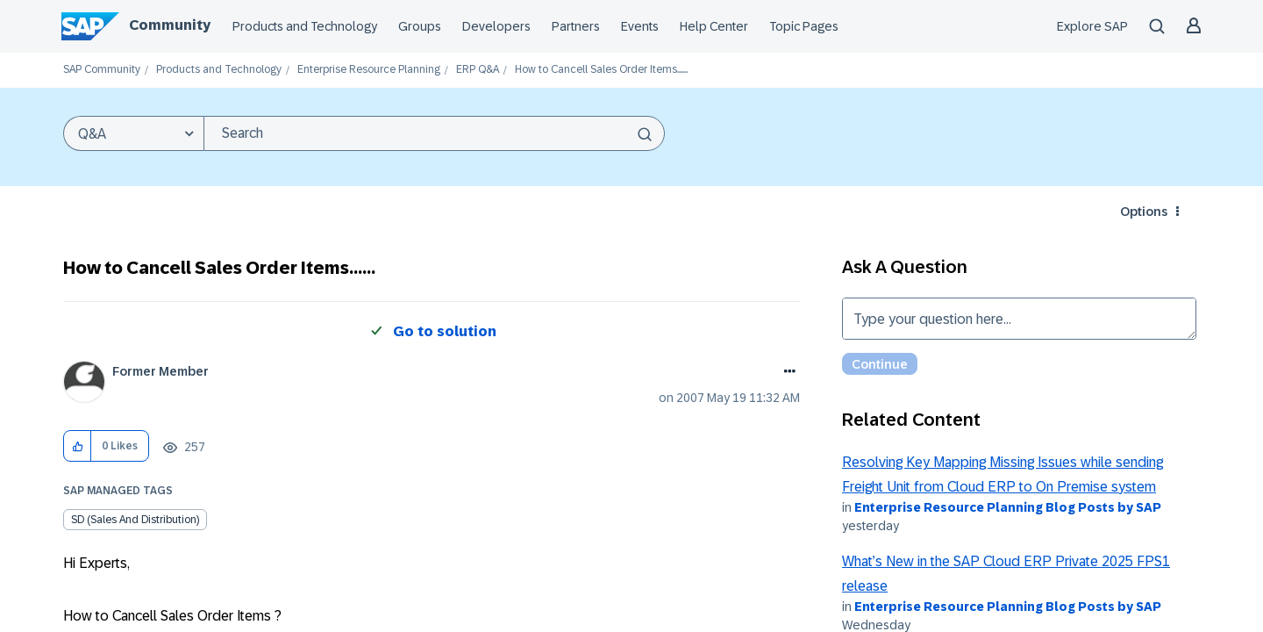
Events (640, 26)
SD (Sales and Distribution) (135, 520)
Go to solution (444, 331)
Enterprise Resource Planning (368, 69)
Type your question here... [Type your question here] (1019, 319)
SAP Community (101, 69)
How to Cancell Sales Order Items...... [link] (601, 69)
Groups (419, 26)
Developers (496, 26)
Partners (576, 26)
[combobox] (434, 133)
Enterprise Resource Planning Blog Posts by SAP (1007, 507)
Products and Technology (304, 26)
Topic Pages (803, 26)
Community (169, 25)
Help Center (714, 26)
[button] (77, 446)
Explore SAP (1092, 26)
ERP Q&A (477, 69)
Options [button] (1143, 212)
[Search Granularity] (133, 133)
